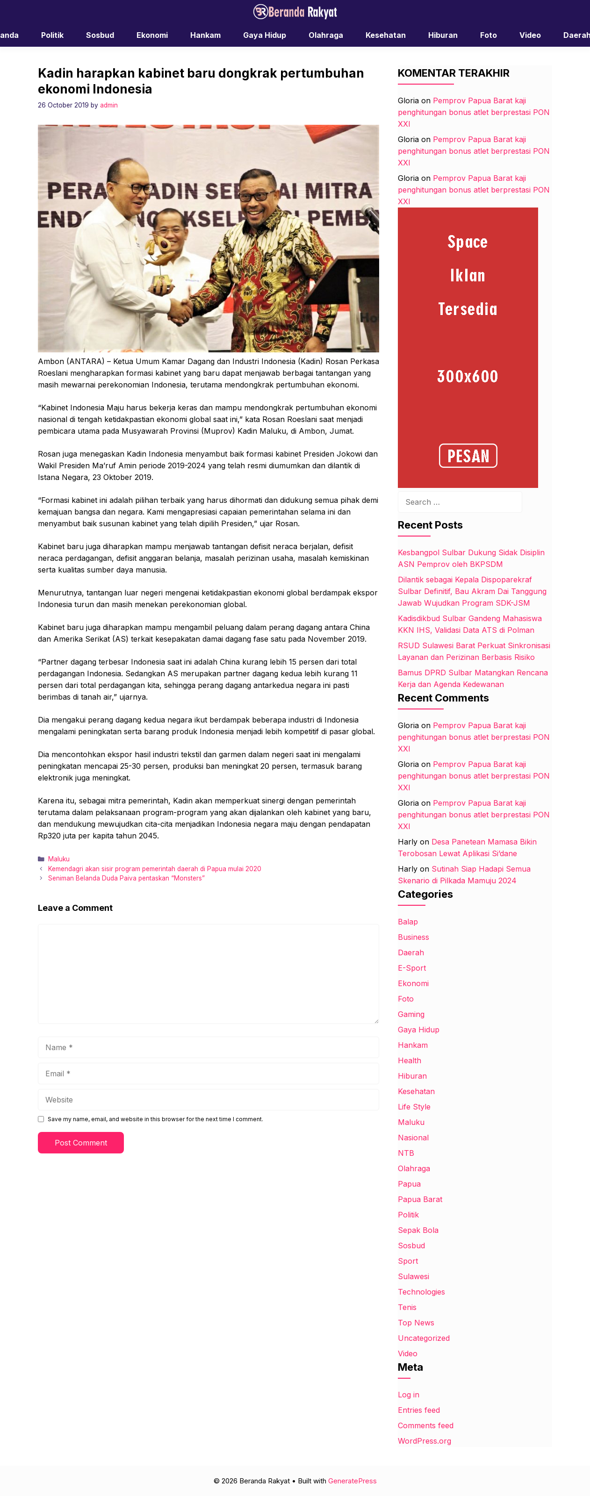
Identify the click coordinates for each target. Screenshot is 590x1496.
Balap (408, 921)
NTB (406, 1153)
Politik (52, 35)
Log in (408, 1394)
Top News (416, 1322)
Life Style (414, 1106)
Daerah (411, 952)
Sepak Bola (418, 1230)
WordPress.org (424, 1441)
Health (409, 1060)
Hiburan (443, 35)
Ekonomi (152, 35)
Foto (488, 35)
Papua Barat (420, 1199)
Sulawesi (413, 1276)
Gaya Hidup (264, 35)
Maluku (59, 859)
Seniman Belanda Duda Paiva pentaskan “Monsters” (126, 878)
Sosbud (100, 35)
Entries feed (419, 1410)
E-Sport (412, 968)
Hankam (205, 35)
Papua (409, 1183)
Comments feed (425, 1425)
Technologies (421, 1291)
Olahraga (326, 35)
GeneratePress (352, 1480)
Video (530, 35)
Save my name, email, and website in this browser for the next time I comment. (155, 1119)
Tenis (407, 1307)
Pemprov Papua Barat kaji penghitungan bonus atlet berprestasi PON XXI (474, 112)
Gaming (411, 1014)
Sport (408, 1261)
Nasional (413, 1137)
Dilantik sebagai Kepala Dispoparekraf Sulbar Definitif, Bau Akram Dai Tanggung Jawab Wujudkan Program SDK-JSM (472, 591)
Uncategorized (424, 1338)
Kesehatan (386, 35)
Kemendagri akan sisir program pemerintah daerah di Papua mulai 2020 (154, 869)
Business (413, 937)
